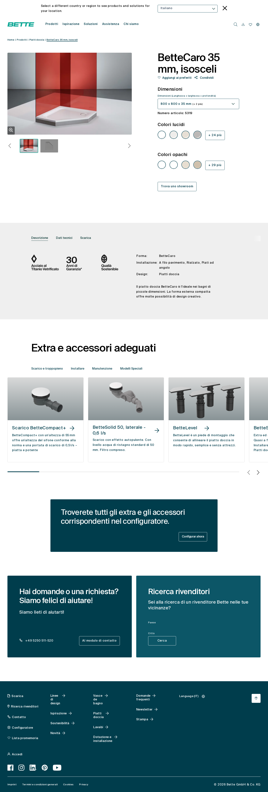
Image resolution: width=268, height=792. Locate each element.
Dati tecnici (64, 238)
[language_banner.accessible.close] (225, 8)
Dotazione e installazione (102, 739)
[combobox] (188, 8)
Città (151, 633)
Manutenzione (102, 368)
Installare (77, 368)
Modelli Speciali (131, 368)
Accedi (17, 754)
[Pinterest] (45, 768)
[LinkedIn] (33, 768)
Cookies (68, 784)
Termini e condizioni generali (40, 784)
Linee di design (55, 699)
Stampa (142, 719)
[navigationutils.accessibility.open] (243, 25)
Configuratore (22, 727)
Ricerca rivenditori (24, 706)
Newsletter (144, 709)
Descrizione (39, 238)
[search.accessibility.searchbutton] (235, 24)
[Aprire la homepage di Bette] (20, 24)
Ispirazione (58, 713)
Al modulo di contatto (99, 640)
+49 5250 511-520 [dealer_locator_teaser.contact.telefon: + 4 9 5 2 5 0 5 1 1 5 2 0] (38, 640)
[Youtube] (57, 768)
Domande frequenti (143, 697)
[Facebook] (10, 768)
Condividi (206, 78)
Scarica (85, 238)
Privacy (83, 784)
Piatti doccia (98, 715)
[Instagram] (21, 768)
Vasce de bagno (98, 699)
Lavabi (98, 727)
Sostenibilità (59, 723)
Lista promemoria (25, 738)
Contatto (19, 717)
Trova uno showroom (177, 186)
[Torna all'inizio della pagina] (256, 698)
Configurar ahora (193, 536)
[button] (9, 146)
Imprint (12, 784)
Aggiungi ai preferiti (177, 78)
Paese (152, 623)
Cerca (162, 640)
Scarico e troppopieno (47, 368)
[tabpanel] (134, 279)
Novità (55, 733)
